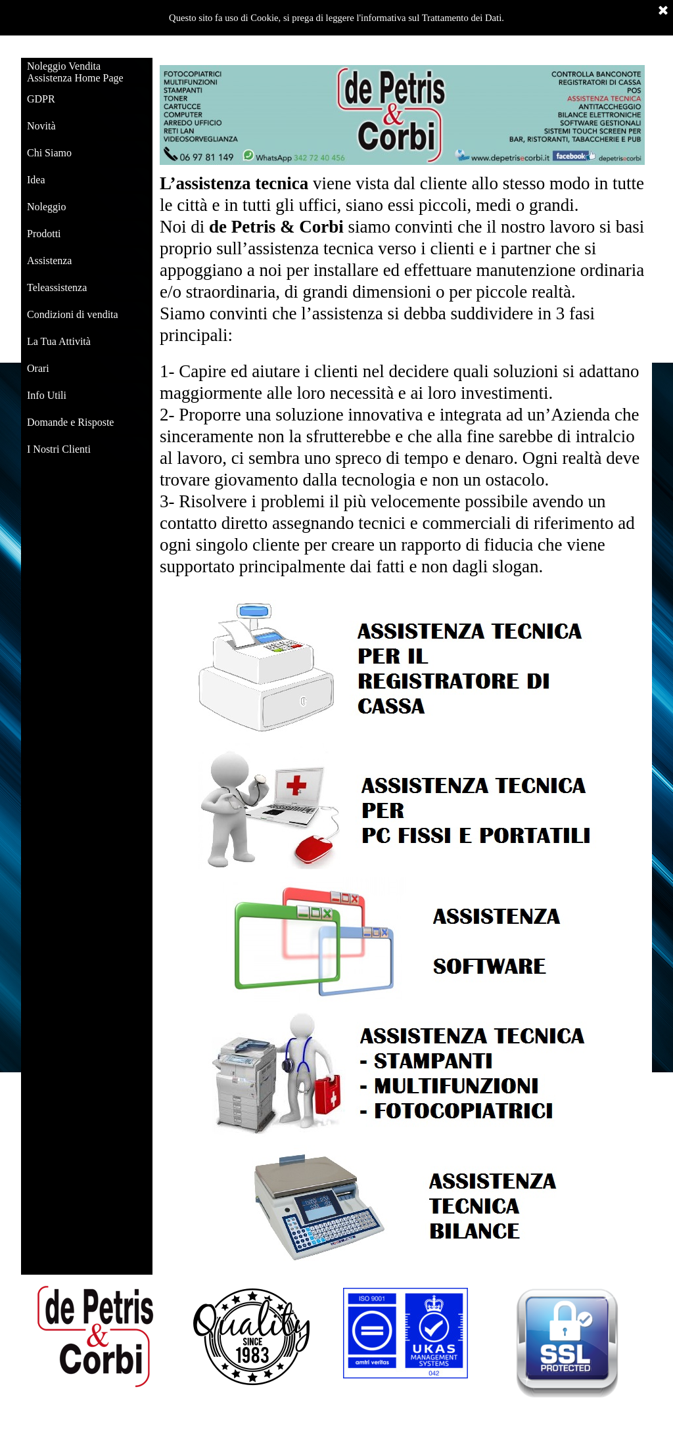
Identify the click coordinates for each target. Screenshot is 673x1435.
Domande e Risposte (70, 422)
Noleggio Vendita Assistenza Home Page (75, 71)
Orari (38, 368)
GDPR (41, 98)
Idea (36, 179)
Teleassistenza (57, 287)
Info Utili (46, 395)
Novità (41, 125)
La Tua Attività (59, 341)
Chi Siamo (49, 152)
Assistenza (49, 260)
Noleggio (46, 206)
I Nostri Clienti (59, 449)
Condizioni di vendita (72, 314)
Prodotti (44, 233)
